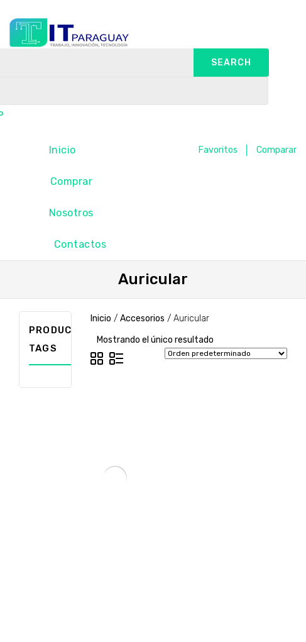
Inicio (62, 150)
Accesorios (142, 318)
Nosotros (71, 213)
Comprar (71, 181)
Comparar (276, 150)
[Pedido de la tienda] (226, 353)
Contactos (80, 244)
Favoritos (218, 150)
